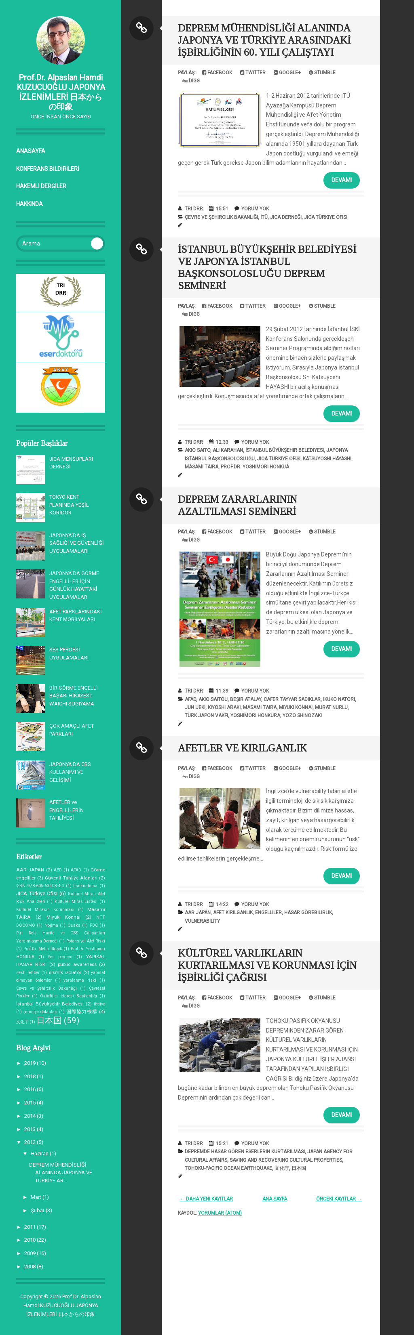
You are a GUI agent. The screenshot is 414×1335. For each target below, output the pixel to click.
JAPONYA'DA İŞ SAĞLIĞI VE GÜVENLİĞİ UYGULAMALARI (76, 543)
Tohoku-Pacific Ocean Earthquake (228, 1168)
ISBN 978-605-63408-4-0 (40, 885)
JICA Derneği (286, 217)
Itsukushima (85, 885)
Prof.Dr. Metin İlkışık (42, 948)
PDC (94, 925)
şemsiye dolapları (40, 1011)
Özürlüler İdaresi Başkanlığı (68, 996)
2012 (30, 1142)
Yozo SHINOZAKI (302, 715)
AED (58, 870)
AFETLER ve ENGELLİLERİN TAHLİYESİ (66, 810)
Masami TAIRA (201, 467)
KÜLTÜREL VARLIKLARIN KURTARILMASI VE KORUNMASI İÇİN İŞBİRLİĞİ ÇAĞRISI (267, 965)
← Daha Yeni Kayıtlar (206, 1199)
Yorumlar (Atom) (220, 1213)
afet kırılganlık (233, 912)
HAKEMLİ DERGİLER (41, 186)
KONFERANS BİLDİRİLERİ (47, 169)
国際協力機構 (81, 1011)
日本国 (49, 1020)
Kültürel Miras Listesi (76, 901)
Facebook (217, 73)
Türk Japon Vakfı (206, 715)
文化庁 (22, 1021)
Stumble (322, 73)
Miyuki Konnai (63, 917)
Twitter (253, 73)
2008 (30, 1267)
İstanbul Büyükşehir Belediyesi (50, 1004)
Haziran (40, 1153)
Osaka (74, 925)
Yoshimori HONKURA (255, 715)
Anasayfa (30, 151)
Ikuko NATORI (339, 699)
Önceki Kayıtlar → (339, 1199)
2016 (30, 1089)
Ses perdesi (60, 956)
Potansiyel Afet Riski (85, 941)
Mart (36, 1197)
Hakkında (29, 204)
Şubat (38, 1210)
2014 (30, 1116)
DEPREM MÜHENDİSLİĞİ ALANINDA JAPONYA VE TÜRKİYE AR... (60, 1173)
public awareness (77, 964)
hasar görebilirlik (308, 912)
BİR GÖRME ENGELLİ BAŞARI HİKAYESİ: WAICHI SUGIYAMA (73, 696)
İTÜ (264, 217)
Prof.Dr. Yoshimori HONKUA (255, 467)
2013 (30, 1129)
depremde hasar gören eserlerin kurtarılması (245, 1151)
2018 (30, 1076)
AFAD (76, 870)
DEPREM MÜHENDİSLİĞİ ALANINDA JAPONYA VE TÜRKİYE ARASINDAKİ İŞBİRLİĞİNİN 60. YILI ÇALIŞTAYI (264, 40)
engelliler (268, 912)
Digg (191, 81)
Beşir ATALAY (245, 699)
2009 (30, 1253)
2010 (30, 1240)
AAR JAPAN (30, 870)
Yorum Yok (255, 209)
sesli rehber (28, 972)
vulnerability (202, 921)
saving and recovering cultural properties (286, 1160)
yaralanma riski (79, 980)
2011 (30, 1227)
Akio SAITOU (213, 699)
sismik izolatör (65, 972)
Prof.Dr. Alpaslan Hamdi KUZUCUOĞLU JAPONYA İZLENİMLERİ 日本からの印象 (61, 92)
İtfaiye (99, 1004)
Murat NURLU (331, 707)
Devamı (342, 180)
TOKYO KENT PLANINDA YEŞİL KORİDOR (69, 505)
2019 (30, 1063)
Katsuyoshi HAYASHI (327, 459)
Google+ (287, 73)
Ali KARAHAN (228, 450)
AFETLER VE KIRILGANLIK (242, 748)
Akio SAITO (197, 450)
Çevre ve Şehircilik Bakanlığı (46, 988)
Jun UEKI (195, 707)
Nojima (51, 925)
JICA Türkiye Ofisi (36, 893)
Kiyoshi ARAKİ (224, 707)
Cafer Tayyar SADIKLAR (292, 699)
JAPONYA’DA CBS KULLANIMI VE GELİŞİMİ (70, 772)
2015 (30, 1103)
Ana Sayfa (274, 1199)
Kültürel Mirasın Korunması (45, 909)
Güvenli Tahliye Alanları (71, 878)
